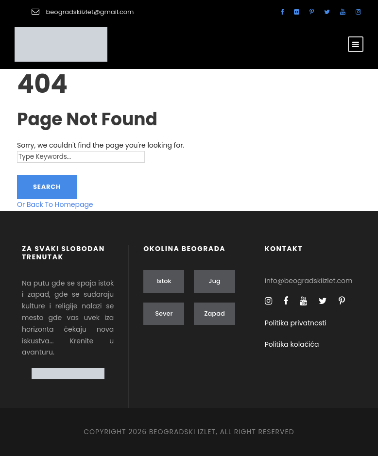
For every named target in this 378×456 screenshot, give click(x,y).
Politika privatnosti (295, 323)
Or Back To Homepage (55, 204)
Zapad (214, 313)
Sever (163, 313)
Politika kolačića (292, 344)
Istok (164, 281)
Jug (214, 281)
